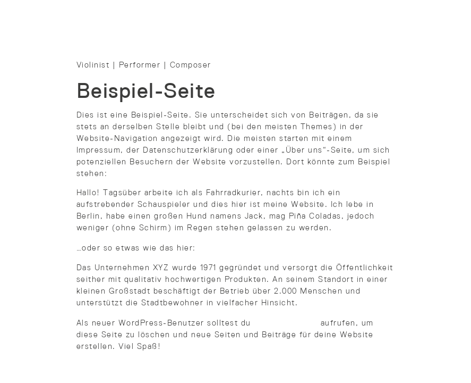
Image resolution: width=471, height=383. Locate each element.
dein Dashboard (286, 323)
